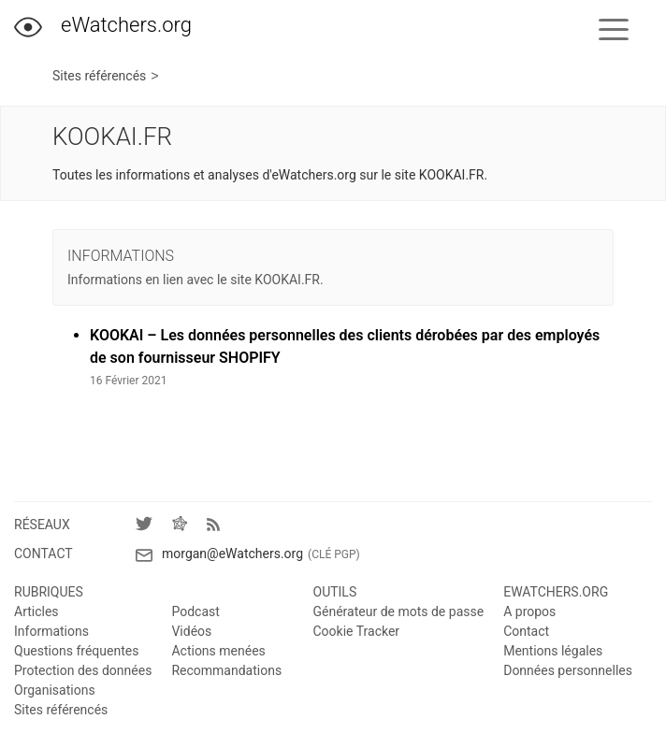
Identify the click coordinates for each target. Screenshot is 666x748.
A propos (529, 611)
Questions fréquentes (76, 650)
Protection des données (83, 670)
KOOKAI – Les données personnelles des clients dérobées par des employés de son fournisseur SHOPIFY (345, 346)
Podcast (195, 611)
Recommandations (226, 670)
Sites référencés (99, 76)
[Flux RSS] (218, 526)
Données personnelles (567, 670)
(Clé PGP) (334, 554)
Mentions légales (552, 650)
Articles (36, 611)
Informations (51, 631)
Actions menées (218, 650)
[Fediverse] (189, 527)
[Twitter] (153, 527)
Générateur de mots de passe (399, 611)
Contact (526, 631)
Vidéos (191, 631)
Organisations (54, 690)
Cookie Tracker (356, 631)
